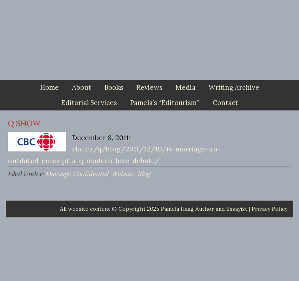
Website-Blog (130, 174)
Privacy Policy (269, 208)
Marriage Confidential (76, 174)
